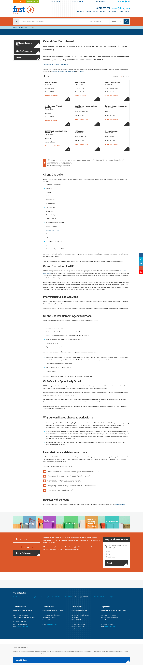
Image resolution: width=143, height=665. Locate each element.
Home (15, 27)
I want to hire (31, 1)
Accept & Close (21, 660)
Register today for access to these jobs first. (56, 64)
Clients (88, 11)
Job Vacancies (112, 11)
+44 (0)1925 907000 (98, 597)
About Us (103, 11)
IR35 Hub (95, 11)
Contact (127, 11)
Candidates (81, 11)
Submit (109, 563)
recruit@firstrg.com (121, 8)
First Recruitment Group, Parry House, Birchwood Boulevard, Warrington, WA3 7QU (36, 597)
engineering (71, 71)
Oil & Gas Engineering (24, 51)
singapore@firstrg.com (52, 622)
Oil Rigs (19, 57)
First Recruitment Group (25, 10)
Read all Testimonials (23, 553)
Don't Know (110, 557)
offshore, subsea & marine (59, 71)
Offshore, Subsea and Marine (24, 44)
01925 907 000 (103, 8)
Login (76, 1)
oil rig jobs (80, 71)
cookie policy (23, 654)
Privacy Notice (55, 654)
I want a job (18, 1)
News (121, 11)
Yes (108, 551)
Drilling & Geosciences (52, 230)
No (108, 554)
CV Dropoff (54, 1)
